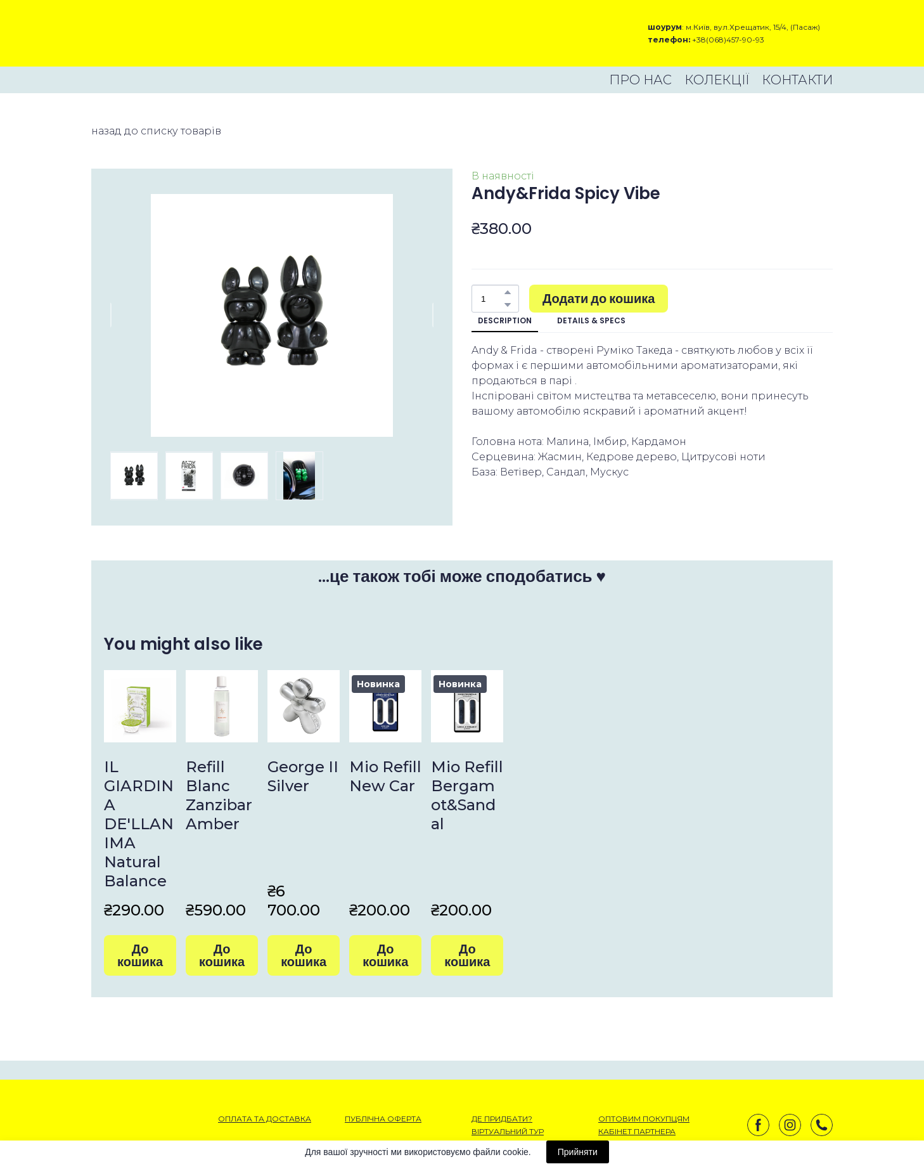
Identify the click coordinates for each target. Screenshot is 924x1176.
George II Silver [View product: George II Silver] (302, 776)
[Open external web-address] (136, 33)
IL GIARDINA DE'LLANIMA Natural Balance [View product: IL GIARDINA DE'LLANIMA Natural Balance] (139, 824)
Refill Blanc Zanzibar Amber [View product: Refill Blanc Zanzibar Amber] (219, 795)
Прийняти (578, 1152)
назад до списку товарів (156, 131)
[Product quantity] (492, 298)
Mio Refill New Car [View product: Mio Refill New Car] (385, 776)
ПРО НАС (640, 79)
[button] (507, 292)
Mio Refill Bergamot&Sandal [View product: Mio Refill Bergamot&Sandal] (467, 795)
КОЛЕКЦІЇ (716, 79)
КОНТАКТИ (797, 79)
